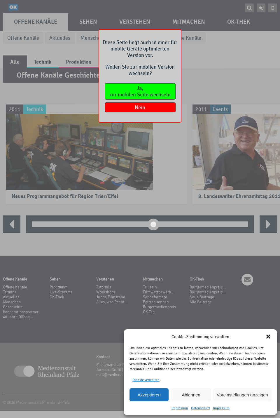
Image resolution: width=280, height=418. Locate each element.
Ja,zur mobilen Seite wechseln (140, 91)
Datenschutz (200, 408)
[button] (268, 336)
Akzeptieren (148, 394)
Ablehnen (191, 394)
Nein (140, 107)
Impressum (180, 408)
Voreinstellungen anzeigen (242, 394)
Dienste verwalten (146, 380)
